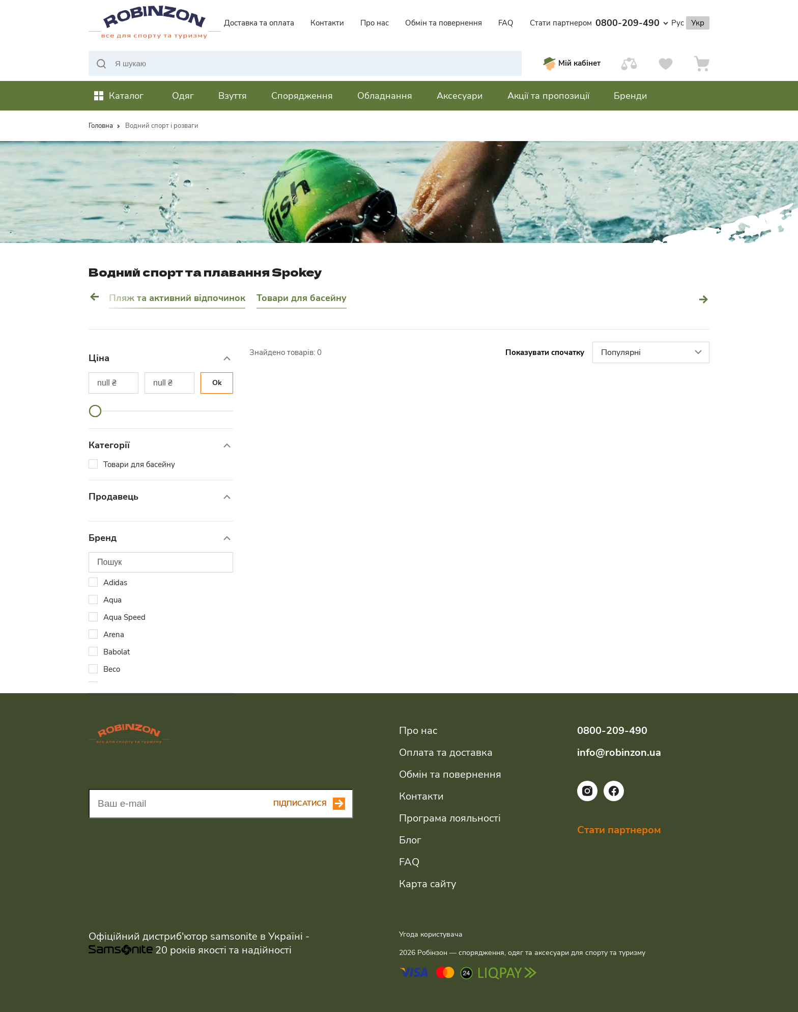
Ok (217, 383)
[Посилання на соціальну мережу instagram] (587, 798)
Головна (101, 125)
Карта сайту (427, 884)
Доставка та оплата (259, 23)
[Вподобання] (666, 63)
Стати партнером (561, 23)
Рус (677, 23)
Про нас (374, 23)
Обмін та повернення (443, 23)
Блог (410, 840)
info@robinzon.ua (619, 752)
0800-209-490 (631, 23)
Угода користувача (431, 934)
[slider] (95, 411)
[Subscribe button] (313, 803)
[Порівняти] (629, 63)
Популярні (652, 353)
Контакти (327, 23)
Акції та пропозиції (548, 96)
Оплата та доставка (446, 752)
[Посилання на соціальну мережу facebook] (614, 798)
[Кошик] (701, 63)
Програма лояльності (450, 818)
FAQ (506, 23)
